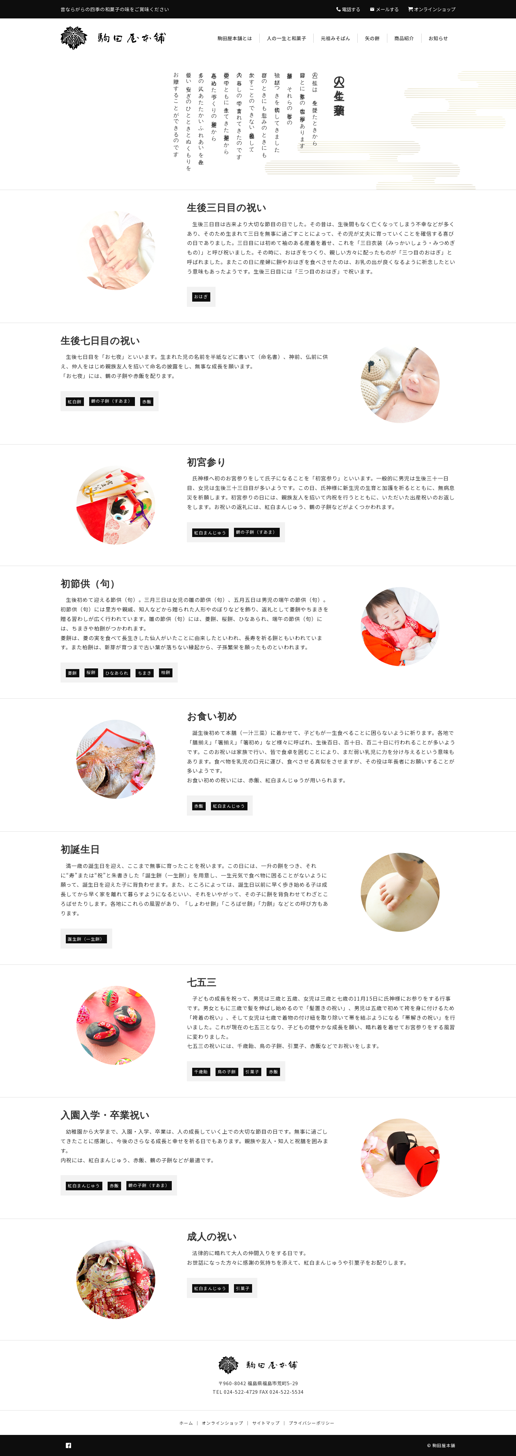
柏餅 (165, 672)
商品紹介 (404, 38)
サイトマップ (266, 1423)
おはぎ (201, 297)
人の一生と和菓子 (286, 38)
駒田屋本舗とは (235, 38)
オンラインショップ (222, 1423)
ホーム (186, 1423)
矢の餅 (372, 38)
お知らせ (438, 38)
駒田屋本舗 (443, 1445)
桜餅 (91, 672)
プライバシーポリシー (312, 1423)
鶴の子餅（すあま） (112, 401)
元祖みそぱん (335, 38)
